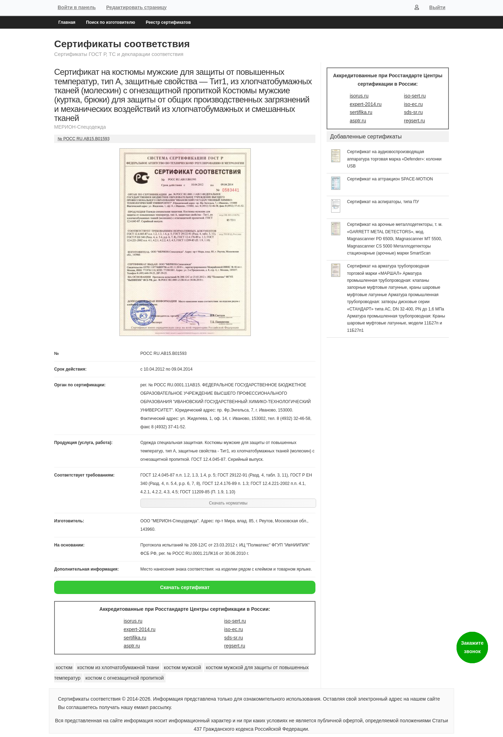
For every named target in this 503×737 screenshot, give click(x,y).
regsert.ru (234, 646)
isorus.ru (133, 621)
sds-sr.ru (233, 638)
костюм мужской (182, 667)
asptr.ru (132, 646)
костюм (64, 667)
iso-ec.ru (233, 629)
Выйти (437, 7)
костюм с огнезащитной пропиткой (124, 678)
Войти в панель (77, 7)
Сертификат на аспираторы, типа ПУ (383, 201)
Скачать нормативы (228, 503)
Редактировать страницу (136, 7)
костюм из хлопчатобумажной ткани (118, 667)
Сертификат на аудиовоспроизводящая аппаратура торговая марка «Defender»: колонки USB (394, 159)
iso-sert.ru (235, 621)
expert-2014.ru (139, 629)
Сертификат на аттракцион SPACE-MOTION (390, 179)
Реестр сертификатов (168, 22)
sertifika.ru (135, 638)
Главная (66, 22)
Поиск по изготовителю (110, 22)
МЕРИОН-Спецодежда (80, 127)
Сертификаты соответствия (122, 43)
